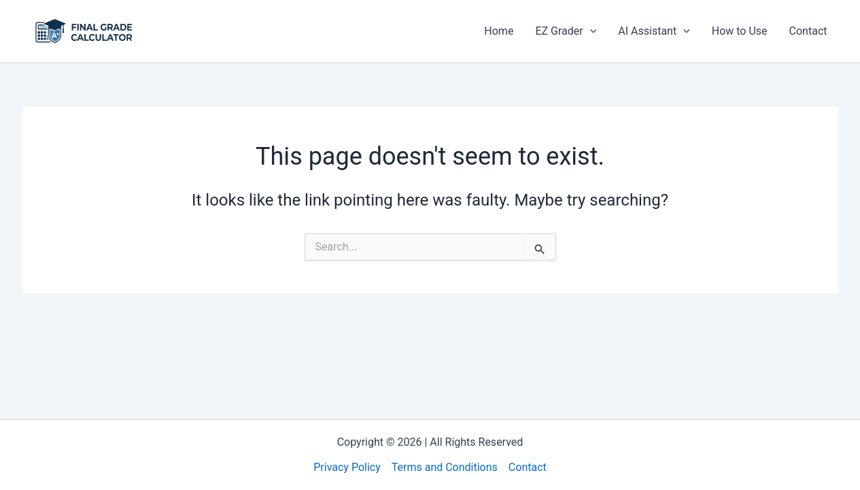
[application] (590, 31)
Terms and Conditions (445, 467)
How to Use (740, 30)
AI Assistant (653, 31)
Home (498, 30)
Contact (808, 30)
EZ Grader (565, 31)
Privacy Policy (347, 467)
